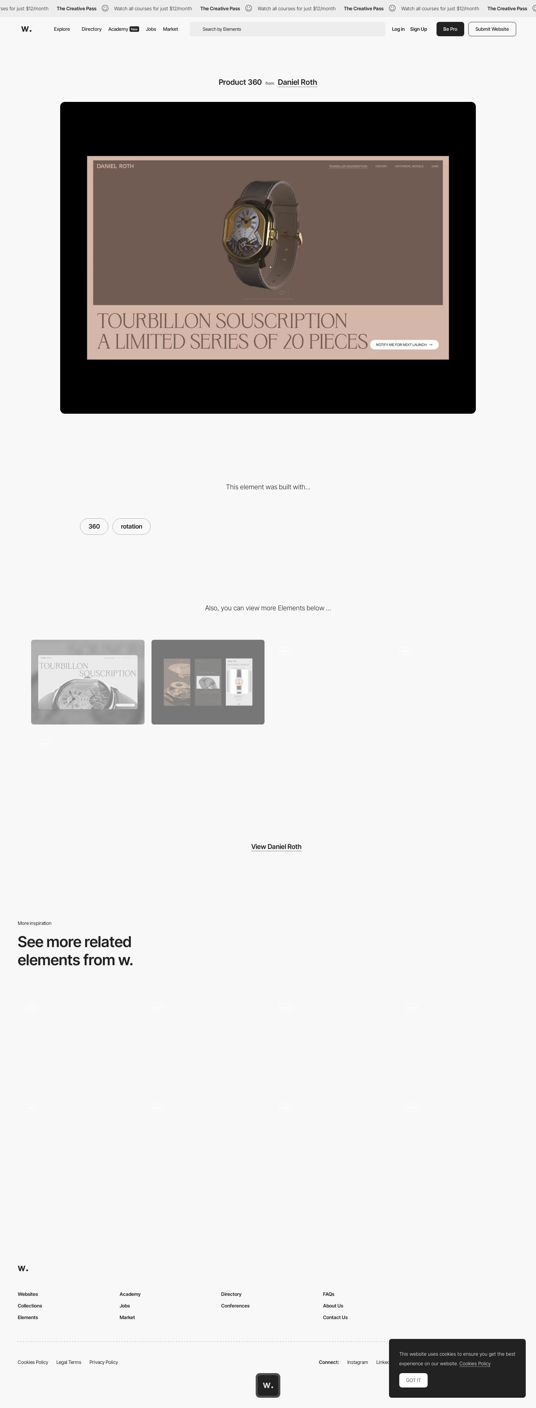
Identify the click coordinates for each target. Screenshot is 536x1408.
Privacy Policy (104, 1362)
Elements (28, 1317)
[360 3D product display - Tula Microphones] (331, 1139)
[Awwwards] (26, 29)
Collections (30, 1306)
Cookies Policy (33, 1362)
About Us (333, 1306)
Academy (123, 29)
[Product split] (448, 682)
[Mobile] (208, 682)
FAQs (328, 1294)
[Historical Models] (88, 773)
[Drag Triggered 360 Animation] (78, 1041)
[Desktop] (88, 682)
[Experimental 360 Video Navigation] (458, 1041)
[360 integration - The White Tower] (458, 1139)
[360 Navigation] (331, 1041)
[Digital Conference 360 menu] (78, 1139)
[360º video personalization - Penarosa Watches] (205, 1139)
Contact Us (335, 1317)
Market (170, 29)
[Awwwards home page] (268, 1385)
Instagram (357, 1362)
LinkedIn (385, 1362)
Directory (92, 29)
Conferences (235, 1306)
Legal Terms (68, 1362)
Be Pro (450, 29)
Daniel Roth (297, 82)
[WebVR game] (205, 1039)
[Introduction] (328, 682)
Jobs (151, 29)
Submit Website (492, 29)
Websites (28, 1294)
